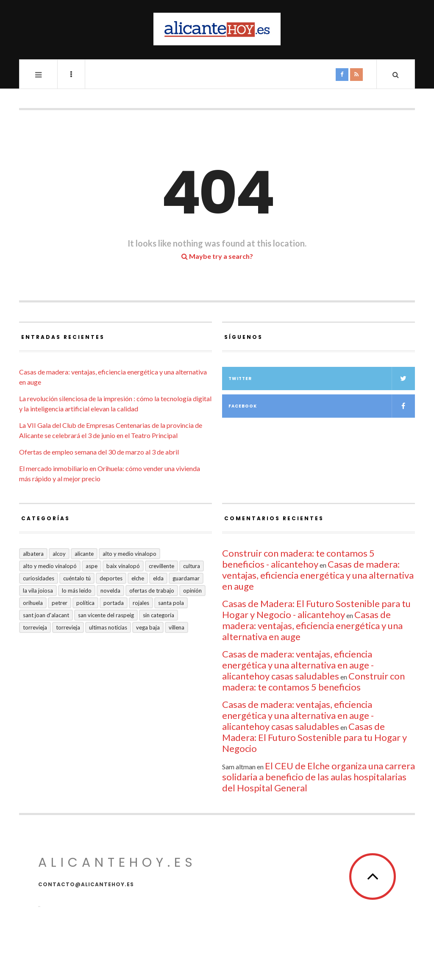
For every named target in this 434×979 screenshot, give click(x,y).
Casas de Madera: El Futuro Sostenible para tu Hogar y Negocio (314, 737)
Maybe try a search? (217, 256)
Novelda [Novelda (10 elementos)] (110, 590)
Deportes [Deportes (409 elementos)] (111, 578)
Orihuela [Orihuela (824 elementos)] (33, 602)
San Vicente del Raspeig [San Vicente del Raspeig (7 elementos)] (106, 615)
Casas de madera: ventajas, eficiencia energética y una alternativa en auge (318, 575)
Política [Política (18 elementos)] (85, 602)
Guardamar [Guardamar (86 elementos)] (186, 578)
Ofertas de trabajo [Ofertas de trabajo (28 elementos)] (151, 590)
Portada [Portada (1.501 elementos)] (113, 602)
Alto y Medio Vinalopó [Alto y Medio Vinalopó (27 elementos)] (50, 566)
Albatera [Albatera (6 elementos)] (33, 553)
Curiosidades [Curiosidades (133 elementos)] (38, 578)
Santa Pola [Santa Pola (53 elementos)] (171, 602)
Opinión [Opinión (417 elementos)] (192, 590)
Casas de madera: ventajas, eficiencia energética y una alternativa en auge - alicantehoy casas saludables (298, 665)
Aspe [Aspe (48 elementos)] (91, 566)
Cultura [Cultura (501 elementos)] (191, 566)
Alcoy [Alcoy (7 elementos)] (59, 553)
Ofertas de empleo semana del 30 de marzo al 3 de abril (99, 452)
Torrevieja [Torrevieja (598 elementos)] (35, 627)
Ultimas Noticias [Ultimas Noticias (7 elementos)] (108, 627)
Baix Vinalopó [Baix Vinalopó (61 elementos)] (123, 566)
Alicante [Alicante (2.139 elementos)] (84, 553)
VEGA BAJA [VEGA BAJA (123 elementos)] (148, 627)
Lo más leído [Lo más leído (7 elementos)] (77, 590)
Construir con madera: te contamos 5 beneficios (313, 681)
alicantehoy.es (117, 862)
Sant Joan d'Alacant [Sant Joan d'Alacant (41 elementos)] (46, 615)
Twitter (321, 378)
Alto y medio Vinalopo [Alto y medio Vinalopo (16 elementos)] (129, 553)
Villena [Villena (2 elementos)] (176, 627)
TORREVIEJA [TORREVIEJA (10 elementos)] (68, 627)
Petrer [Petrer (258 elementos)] (59, 602)
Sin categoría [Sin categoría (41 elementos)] (158, 615)
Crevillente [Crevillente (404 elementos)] (161, 566)
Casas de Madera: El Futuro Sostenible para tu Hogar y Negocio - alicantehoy (316, 609)
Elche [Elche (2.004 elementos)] (137, 578)
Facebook (321, 406)
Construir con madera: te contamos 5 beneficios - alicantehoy (298, 558)
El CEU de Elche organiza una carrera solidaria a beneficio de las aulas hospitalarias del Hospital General (318, 776)
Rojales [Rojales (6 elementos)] (141, 602)
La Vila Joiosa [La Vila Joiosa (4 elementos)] (38, 590)
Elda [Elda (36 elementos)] (158, 578)
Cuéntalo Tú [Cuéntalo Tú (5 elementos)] (77, 578)
